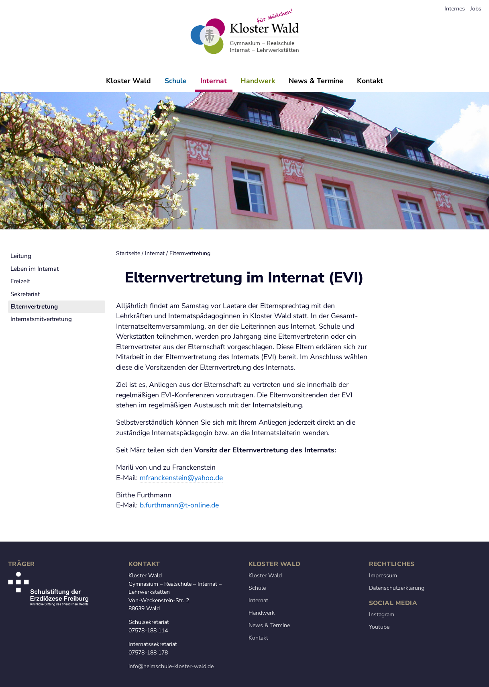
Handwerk (257, 81)
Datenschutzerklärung (396, 588)
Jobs (475, 8)
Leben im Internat (34, 290)
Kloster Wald (128, 81)
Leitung (20, 278)
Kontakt (370, 81)
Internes (454, 8)
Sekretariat (25, 315)
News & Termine (316, 81)
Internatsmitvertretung (41, 341)
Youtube (379, 627)
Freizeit (20, 303)
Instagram (381, 614)
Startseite (20, 253)
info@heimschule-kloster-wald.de (171, 666)
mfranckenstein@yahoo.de (181, 478)
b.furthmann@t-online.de (179, 505)
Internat (213, 81)
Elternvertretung (81, 253)
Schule (176, 81)
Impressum (383, 575)
